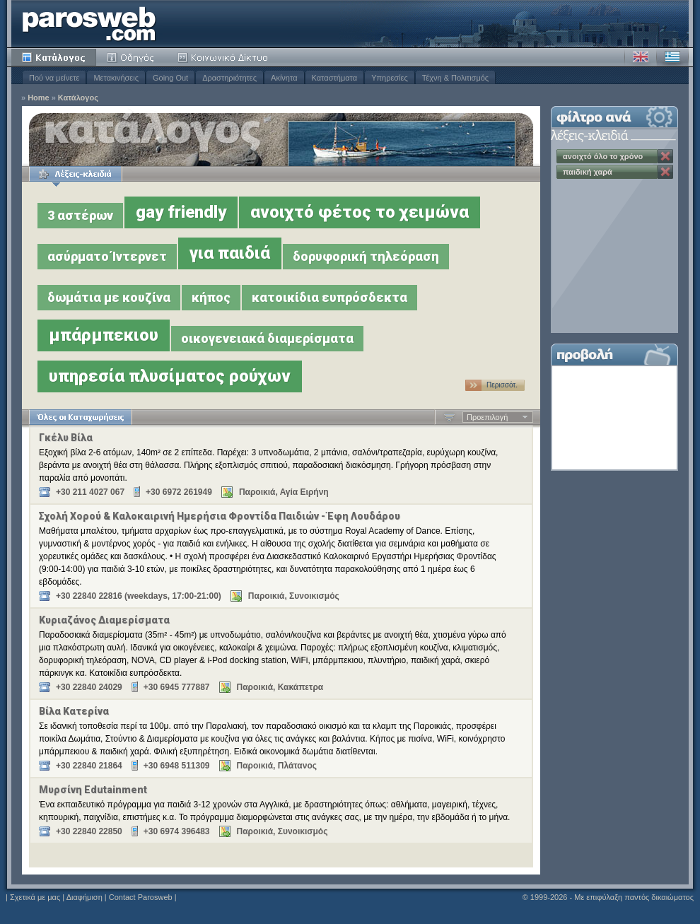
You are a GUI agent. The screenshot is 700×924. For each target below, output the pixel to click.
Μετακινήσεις (116, 78)
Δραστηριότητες (229, 78)
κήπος (211, 297)
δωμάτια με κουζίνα (108, 297)
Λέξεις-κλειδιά (75, 174)
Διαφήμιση (84, 897)
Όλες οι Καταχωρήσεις (80, 417)
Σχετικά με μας (35, 897)
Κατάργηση (665, 156)
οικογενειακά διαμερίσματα (267, 338)
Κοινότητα (225, 57)
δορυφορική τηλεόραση (366, 256)
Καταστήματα (335, 78)
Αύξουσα (449, 417)
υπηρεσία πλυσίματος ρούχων (170, 376)
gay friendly (181, 212)
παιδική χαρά (587, 172)
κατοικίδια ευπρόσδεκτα (329, 297)
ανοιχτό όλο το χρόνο (603, 156)
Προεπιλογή (487, 417)
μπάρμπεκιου (103, 335)
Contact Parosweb (141, 897)
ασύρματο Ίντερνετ (107, 256)
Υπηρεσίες (389, 78)
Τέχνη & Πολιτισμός (455, 78)
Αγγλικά (640, 57)
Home (38, 98)
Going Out (170, 78)
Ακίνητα (284, 78)
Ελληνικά (672, 57)
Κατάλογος (53, 57)
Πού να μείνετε (54, 78)
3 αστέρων (80, 215)
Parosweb (89, 23)
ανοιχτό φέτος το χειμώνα (359, 212)
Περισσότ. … (502, 386)
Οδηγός (131, 57)
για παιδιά (229, 253)
